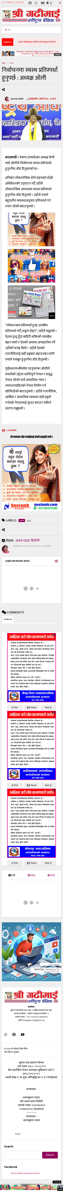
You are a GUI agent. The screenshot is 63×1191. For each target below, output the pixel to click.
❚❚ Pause (31, 707)
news (11, 63)
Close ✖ (57, 1182)
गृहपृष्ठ (3, 63)
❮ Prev (14, 707)
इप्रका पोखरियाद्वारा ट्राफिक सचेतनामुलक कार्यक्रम (40, 42)
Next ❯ (48, 707)
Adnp (57, 54)
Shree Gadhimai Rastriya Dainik (25, 1173)
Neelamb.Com (36, 1184)
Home (18, 1134)
